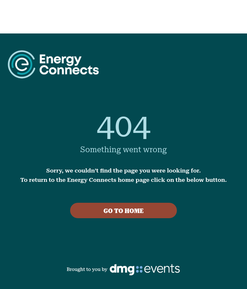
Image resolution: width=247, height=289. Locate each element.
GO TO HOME (124, 211)
